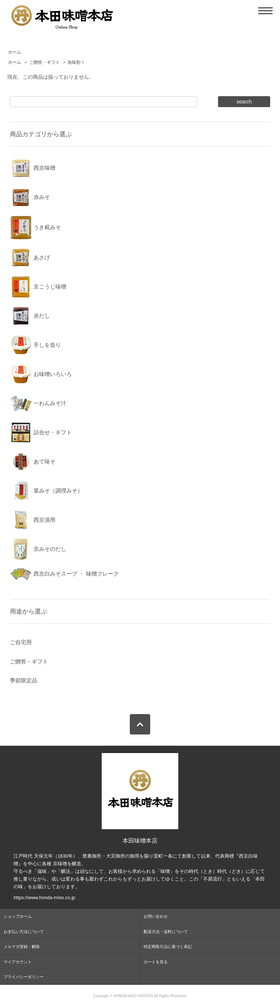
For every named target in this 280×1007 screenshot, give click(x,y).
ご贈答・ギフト (44, 62)
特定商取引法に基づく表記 (168, 946)
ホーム (14, 52)
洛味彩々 (76, 62)
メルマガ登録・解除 (22, 946)
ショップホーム (18, 916)
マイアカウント (18, 962)
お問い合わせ (156, 916)
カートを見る (156, 962)
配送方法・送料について (166, 931)
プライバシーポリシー (24, 977)
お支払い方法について (24, 931)
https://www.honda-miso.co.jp (44, 897)
